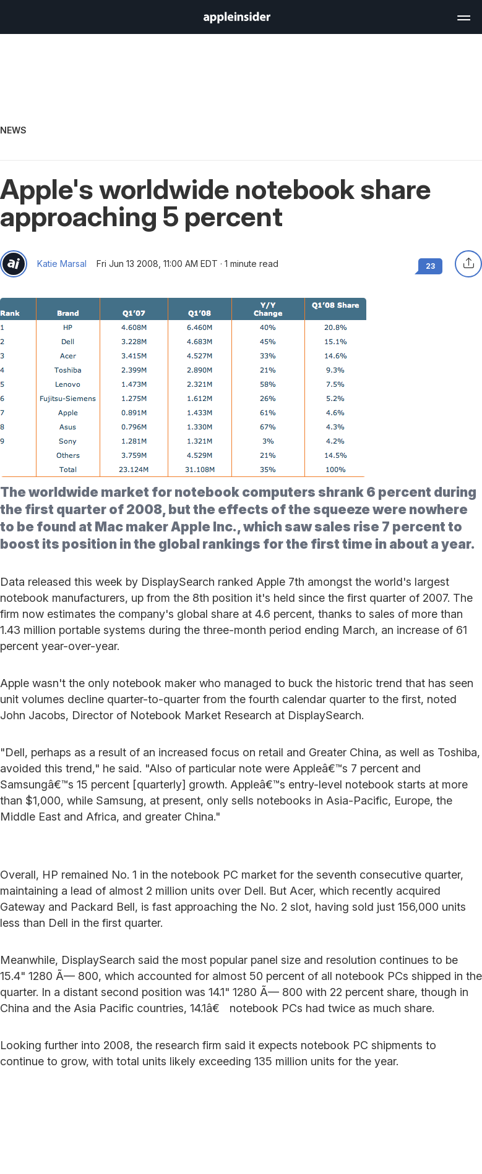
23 (430, 266)
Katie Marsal (62, 264)
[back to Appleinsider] (237, 20)
